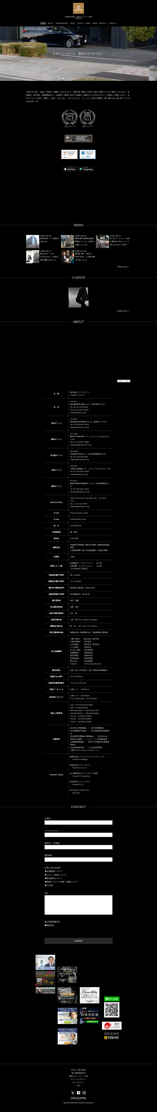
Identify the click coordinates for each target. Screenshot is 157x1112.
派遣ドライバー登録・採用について (75, 882)
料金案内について (74, 878)
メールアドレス (51, 831)
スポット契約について (74, 875)
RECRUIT (103, 23)
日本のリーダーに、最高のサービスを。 (79, 53)
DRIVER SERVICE (61, 23)
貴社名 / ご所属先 (52, 843)
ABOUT (50, 23)
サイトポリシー (78, 1082)
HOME (43, 23)
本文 (46, 893)
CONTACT (113, 23)
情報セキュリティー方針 (78, 1076)
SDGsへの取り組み (78, 1070)
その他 (74, 885)
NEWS (88, 23)
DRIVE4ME (78, 1098)
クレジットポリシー (78, 1079)
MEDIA (94, 23)
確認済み (51, 925)
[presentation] (61, 931)
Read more (123, 267)
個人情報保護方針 (52, 922)
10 (93, 79)
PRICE (72, 23)
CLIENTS (80, 23)
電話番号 (48, 855)
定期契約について (74, 871)
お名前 (47, 818)
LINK (78, 1085)
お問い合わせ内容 (52, 868)
